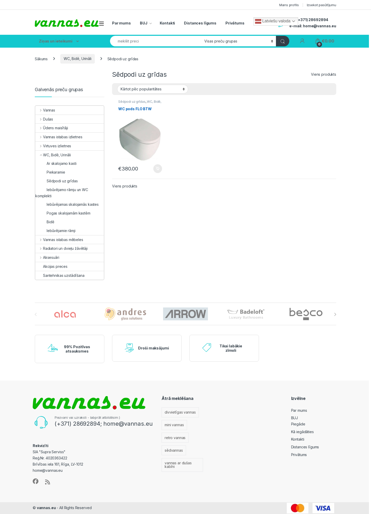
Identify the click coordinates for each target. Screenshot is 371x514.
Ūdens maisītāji (51, 128)
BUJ (143, 23)
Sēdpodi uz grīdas (132, 102)
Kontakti (167, 23)
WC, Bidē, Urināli (77, 58)
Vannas (45, 110)
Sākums (41, 58)
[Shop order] (152, 89)
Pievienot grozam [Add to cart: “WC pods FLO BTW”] (157, 168)
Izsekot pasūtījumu (321, 5)
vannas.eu (46, 508)
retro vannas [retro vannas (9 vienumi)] (175, 437)
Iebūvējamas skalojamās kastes (67, 204)
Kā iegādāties (302, 432)
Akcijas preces (51, 266)
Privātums (234, 23)
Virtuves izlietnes (53, 146)
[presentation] (335, 314)
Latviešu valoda (272, 21)
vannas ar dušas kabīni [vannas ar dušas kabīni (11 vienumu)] (178, 465)
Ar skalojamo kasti (55, 163)
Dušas (44, 119)
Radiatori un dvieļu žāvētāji (61, 248)
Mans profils (289, 5)
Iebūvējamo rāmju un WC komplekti (61, 192)
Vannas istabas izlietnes (58, 137)
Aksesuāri (47, 257)
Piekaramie (50, 172)
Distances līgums (200, 23)
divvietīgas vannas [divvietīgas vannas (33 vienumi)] (180, 412)
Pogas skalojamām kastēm (62, 213)
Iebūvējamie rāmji (55, 230)
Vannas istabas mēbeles (59, 239)
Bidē (44, 222)
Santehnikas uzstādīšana (60, 275)
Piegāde (298, 424)
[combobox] (155, 41)
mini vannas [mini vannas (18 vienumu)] (174, 425)
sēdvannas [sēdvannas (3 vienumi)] (174, 450)
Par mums (121, 23)
